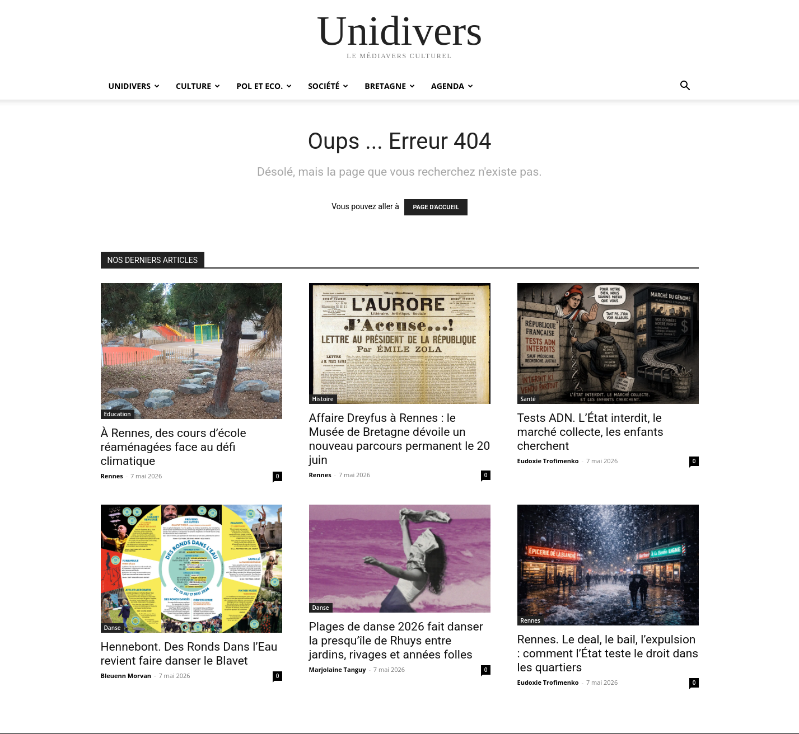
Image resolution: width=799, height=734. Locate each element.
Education (117, 414)
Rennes (112, 476)
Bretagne (390, 86)
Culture (198, 86)
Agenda (452, 86)
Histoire (323, 399)
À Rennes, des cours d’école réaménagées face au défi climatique (173, 447)
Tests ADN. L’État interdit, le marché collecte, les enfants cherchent (590, 432)
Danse (112, 628)
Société (328, 86)
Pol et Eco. (264, 86)
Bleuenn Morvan (126, 675)
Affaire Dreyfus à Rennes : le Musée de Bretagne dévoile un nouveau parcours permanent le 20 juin (399, 439)
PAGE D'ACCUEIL (436, 207)
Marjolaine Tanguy (337, 669)
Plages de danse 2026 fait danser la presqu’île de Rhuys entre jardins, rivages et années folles (396, 640)
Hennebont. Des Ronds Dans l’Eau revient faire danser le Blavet (189, 653)
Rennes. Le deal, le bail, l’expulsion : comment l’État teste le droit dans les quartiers (608, 653)
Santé (528, 399)
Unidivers (134, 86)
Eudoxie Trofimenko (548, 461)
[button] (685, 87)
